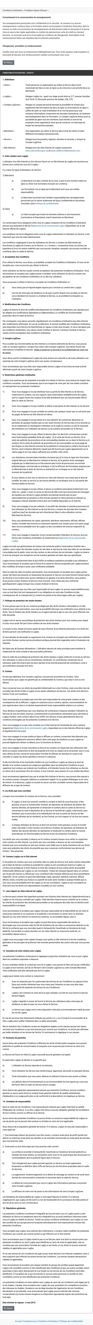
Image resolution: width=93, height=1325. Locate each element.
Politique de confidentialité (46, 203)
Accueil (18, 1321)
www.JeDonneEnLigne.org (36, 151)
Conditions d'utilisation (48, 1321)
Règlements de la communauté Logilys (48, 226)
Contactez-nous (30, 1321)
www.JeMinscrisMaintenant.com (65, 151)
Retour (8, 62)
